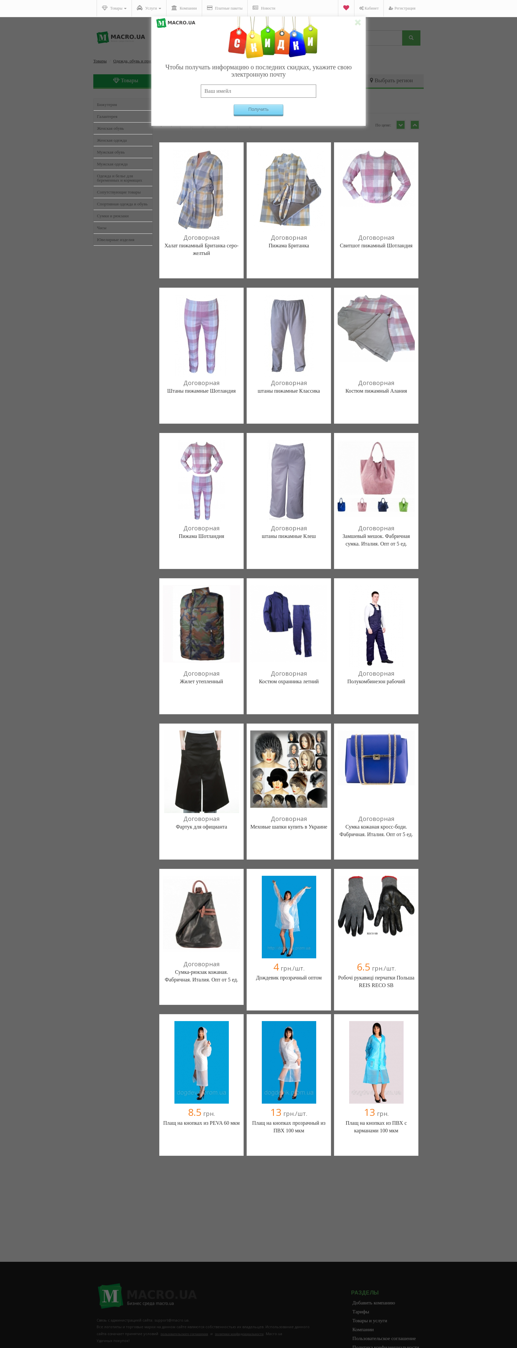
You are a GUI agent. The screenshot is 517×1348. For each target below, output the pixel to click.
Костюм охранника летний (289, 681)
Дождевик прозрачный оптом (288, 977)
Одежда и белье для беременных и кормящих (119, 178)
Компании (184, 8)
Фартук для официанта (201, 827)
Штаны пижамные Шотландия (201, 391)
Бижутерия (107, 104)
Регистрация (402, 8)
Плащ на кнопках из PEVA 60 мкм (201, 1123)
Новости (264, 8)
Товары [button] (114, 8)
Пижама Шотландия (201, 536)
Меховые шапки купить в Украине (288, 827)
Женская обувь (110, 128)
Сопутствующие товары (119, 192)
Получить (258, 109)
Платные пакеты (225, 8)
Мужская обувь (111, 152)
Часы (101, 227)
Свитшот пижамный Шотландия (376, 245)
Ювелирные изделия (116, 239)
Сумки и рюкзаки (113, 215)
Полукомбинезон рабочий (376, 681)
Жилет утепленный (201, 681)
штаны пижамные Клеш (289, 536)
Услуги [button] (149, 8)
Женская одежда (112, 140)
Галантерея (107, 116)
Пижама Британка (289, 245)
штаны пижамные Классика (289, 391)
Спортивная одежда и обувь (122, 203)
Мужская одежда (112, 163)
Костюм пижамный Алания (376, 391)
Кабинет (369, 8)
